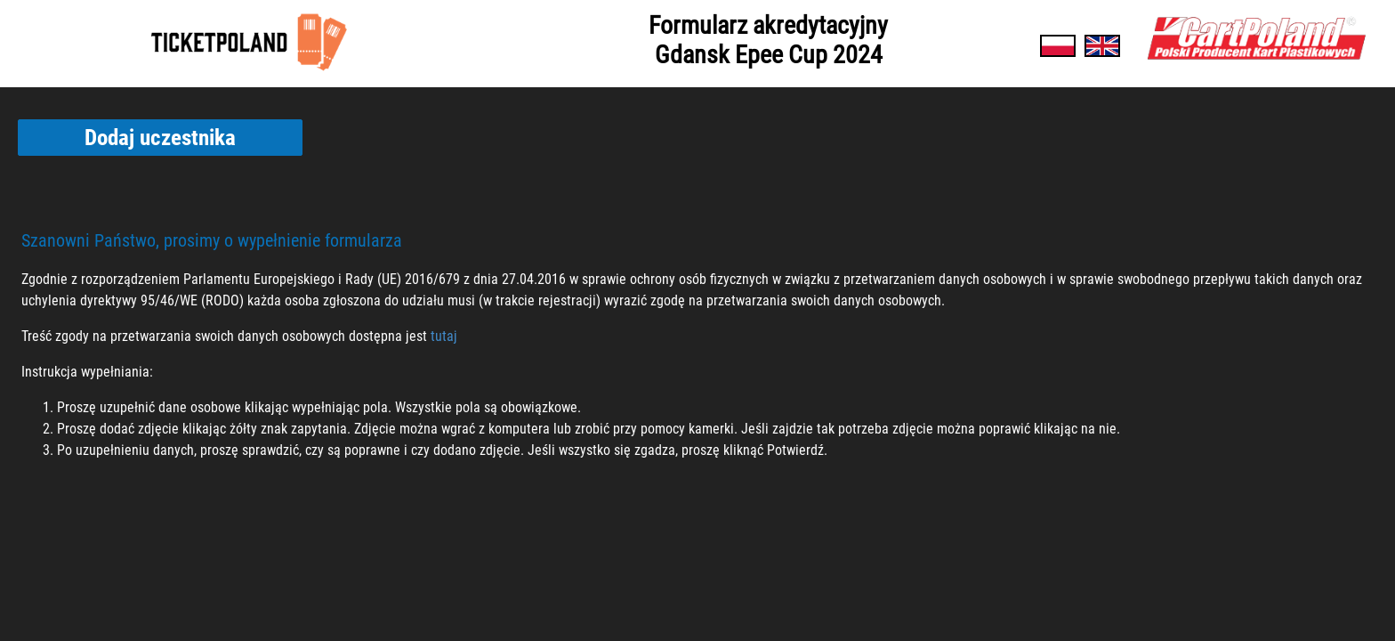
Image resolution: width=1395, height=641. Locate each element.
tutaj (444, 336)
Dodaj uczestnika (160, 137)
